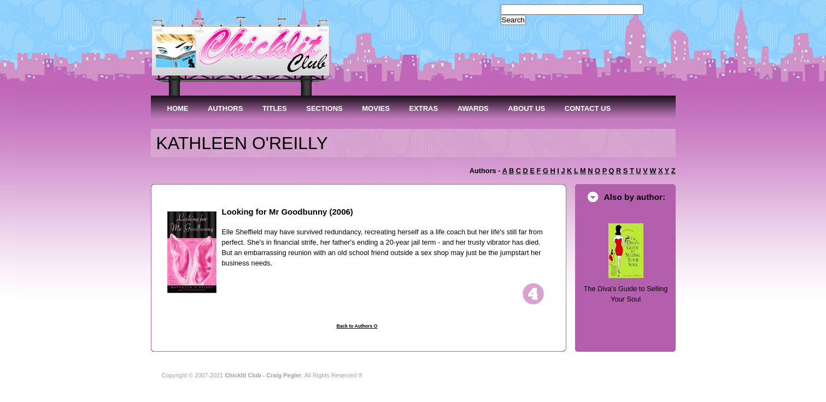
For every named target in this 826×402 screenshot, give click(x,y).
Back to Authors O (357, 326)
